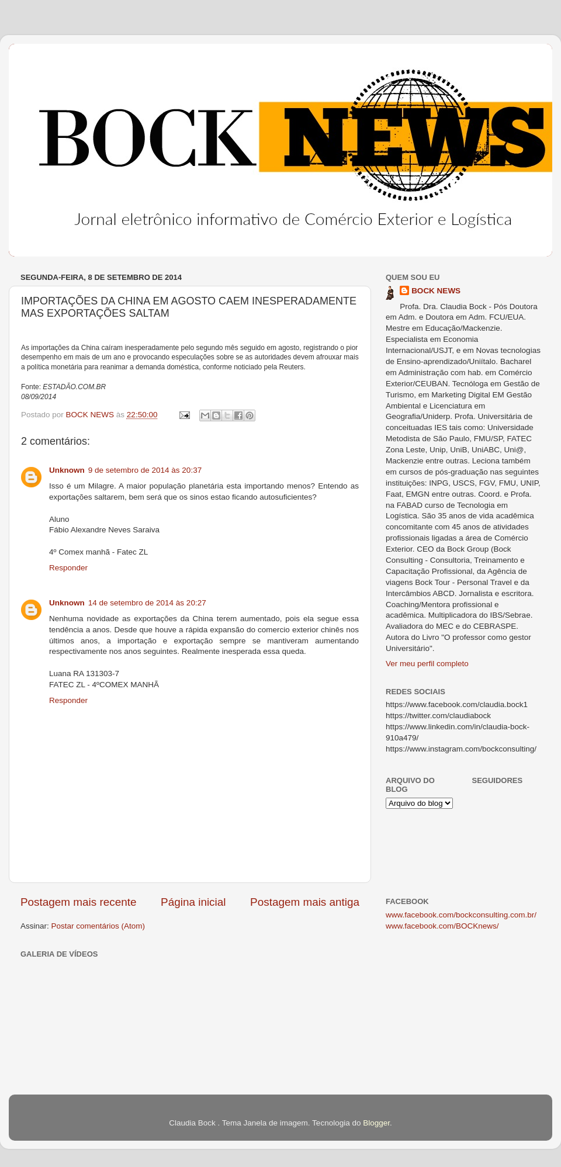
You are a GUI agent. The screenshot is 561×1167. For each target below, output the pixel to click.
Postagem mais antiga (304, 902)
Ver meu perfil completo (427, 663)
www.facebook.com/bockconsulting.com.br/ (461, 914)
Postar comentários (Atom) (98, 926)
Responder (68, 567)
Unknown (67, 470)
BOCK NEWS (435, 290)
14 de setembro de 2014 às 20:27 (147, 602)
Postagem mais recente (78, 902)
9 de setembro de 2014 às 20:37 (145, 470)
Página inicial (193, 902)
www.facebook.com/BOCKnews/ (442, 926)
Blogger (376, 1122)
